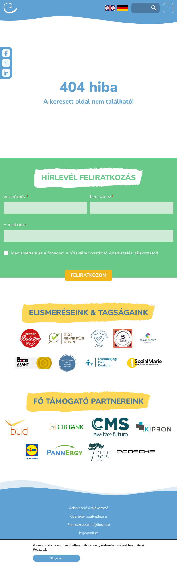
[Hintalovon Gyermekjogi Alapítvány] (122, 338)
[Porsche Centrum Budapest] (136, 451)
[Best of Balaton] (30, 338)
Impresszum (88, 533)
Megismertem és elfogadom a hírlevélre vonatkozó (84, 253)
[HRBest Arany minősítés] (33, 362)
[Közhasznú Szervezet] (99, 338)
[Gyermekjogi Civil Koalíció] (102, 363)
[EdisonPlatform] (148, 338)
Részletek (40, 549)
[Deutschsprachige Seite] (122, 8)
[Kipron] (153, 427)
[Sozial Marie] (144, 363)
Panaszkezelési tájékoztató (88, 524)
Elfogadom (56, 558)
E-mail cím (15, 224)
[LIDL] (31, 451)
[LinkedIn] (6, 73)
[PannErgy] (65, 451)
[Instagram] (6, 63)
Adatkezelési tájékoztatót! (133, 253)
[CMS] (110, 427)
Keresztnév (100, 197)
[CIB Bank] (67, 427)
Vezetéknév (14, 197)
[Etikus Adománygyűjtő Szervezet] (65, 338)
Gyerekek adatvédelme (88, 516)
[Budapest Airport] (23, 427)
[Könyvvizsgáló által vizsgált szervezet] (67, 363)
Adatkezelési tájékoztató (88, 508)
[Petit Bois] (99, 451)
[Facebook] (6, 53)
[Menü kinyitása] (168, 8)
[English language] (110, 8)
